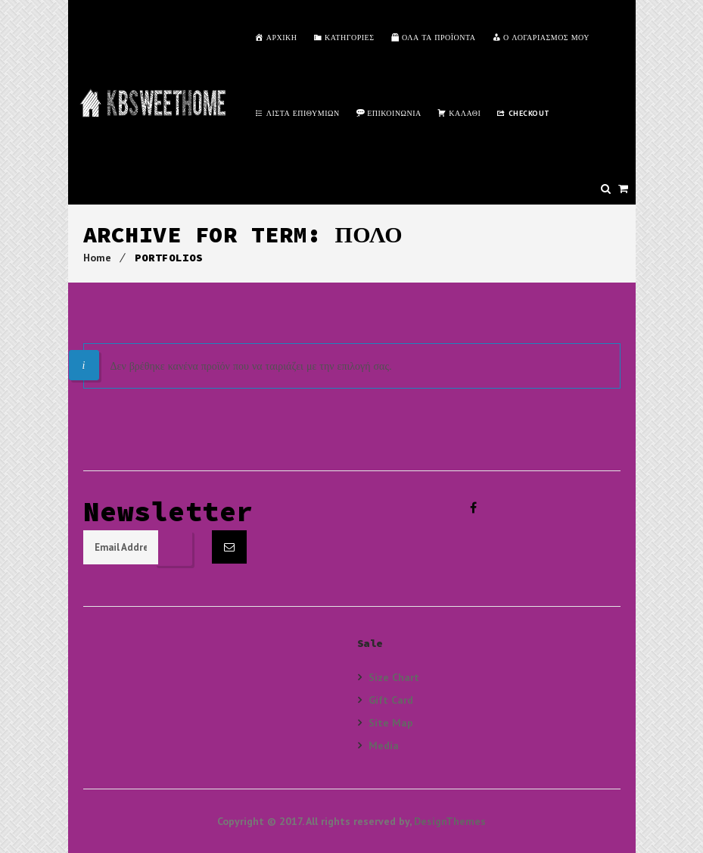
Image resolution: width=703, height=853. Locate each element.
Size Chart (394, 677)
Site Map (391, 722)
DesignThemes (450, 821)
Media (384, 745)
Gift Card (391, 699)
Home (97, 257)
